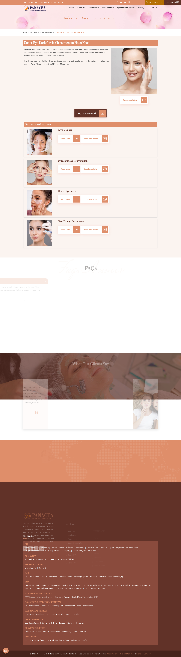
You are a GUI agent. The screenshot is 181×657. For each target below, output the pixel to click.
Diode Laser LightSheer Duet (37, 614)
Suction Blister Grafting (34, 640)
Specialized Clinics (126, 7)
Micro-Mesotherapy (44, 597)
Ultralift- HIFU (51, 623)
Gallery (141, 7)
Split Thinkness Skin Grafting (57, 640)
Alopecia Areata (65, 576)
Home (71, 7)
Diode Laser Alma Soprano (61, 614)
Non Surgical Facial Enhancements (43, 602)
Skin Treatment (48, 32)
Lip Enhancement (32, 605)
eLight (76, 614)
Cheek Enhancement (49, 605)
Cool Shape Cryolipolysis (34, 623)
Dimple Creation (79, 631)
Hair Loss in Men (32, 576)
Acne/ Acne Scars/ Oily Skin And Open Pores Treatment (93, 585)
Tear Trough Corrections (71, 221)
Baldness (93, 576)
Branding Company (143, 653)
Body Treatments (34, 620)
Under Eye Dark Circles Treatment (69, 588)
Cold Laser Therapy (62, 597)
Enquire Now (172, 2)
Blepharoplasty (54, 631)
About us (80, 7)
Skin (27, 582)
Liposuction (29, 631)
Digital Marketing (127, 653)
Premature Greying (116, 576)
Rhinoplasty (66, 631)
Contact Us (152, 7)
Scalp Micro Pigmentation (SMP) (85, 597)
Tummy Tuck (41, 631)
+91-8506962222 (154, 2)
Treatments (108, 7)
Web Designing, (113, 653)
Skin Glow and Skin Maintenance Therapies (134, 585)
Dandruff (103, 576)
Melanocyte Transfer (79, 640)
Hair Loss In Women (49, 576)
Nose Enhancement (85, 605)
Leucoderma (31, 637)
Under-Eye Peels (66, 191)
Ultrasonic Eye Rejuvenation (72, 161)
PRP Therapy (30, 597)
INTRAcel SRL (65, 130)
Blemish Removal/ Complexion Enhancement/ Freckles (46, 585)
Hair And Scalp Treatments (38, 594)
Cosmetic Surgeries (35, 628)
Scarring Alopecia (81, 576)
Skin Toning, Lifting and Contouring (39, 588)
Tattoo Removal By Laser (95, 588)
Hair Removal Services (36, 611)
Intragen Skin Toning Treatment (71, 623)
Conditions (93, 7)
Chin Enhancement (67, 605)
